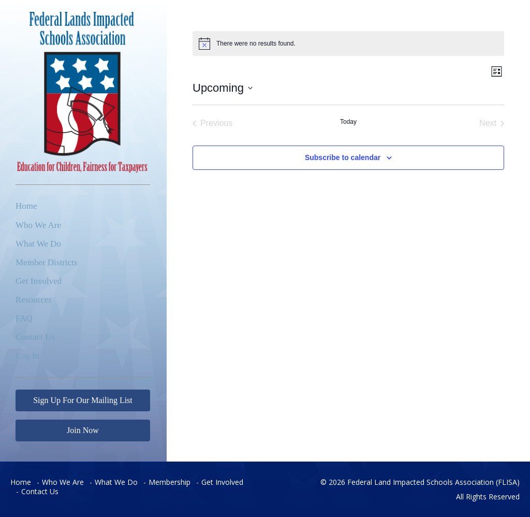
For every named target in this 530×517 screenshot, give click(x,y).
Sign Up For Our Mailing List (82, 400)
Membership (169, 482)
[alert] (348, 43)
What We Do (38, 244)
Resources (34, 300)
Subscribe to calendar (342, 157)
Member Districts (46, 262)
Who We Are (38, 225)
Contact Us (35, 337)
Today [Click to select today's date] (348, 121)
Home (26, 206)
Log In (27, 356)
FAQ (24, 318)
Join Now (83, 430)
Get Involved (39, 281)
